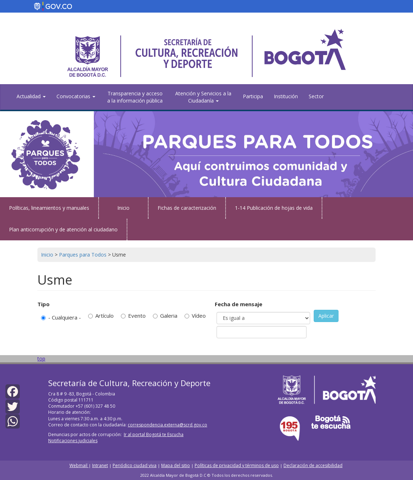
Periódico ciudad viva (134, 465)
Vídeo (195, 315)
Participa (253, 96)
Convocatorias (75, 96)
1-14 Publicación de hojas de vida (274, 207)
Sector (316, 96)
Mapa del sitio (175, 465)
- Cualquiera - (61, 317)
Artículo (101, 315)
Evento (133, 315)
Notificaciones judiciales (72, 441)
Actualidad (31, 96)
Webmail (78, 465)
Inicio (123, 207)
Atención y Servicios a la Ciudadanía (203, 97)
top (41, 358)
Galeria (165, 315)
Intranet (100, 465)
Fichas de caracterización (187, 207)
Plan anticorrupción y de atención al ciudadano (63, 229)
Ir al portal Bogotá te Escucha (153, 434)
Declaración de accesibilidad (312, 465)
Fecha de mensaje (238, 304)
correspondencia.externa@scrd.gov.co (167, 425)
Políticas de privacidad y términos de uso (237, 465)
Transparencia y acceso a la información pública (135, 97)
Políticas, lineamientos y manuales (49, 207)
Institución (286, 96)
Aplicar (326, 315)
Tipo (43, 304)
